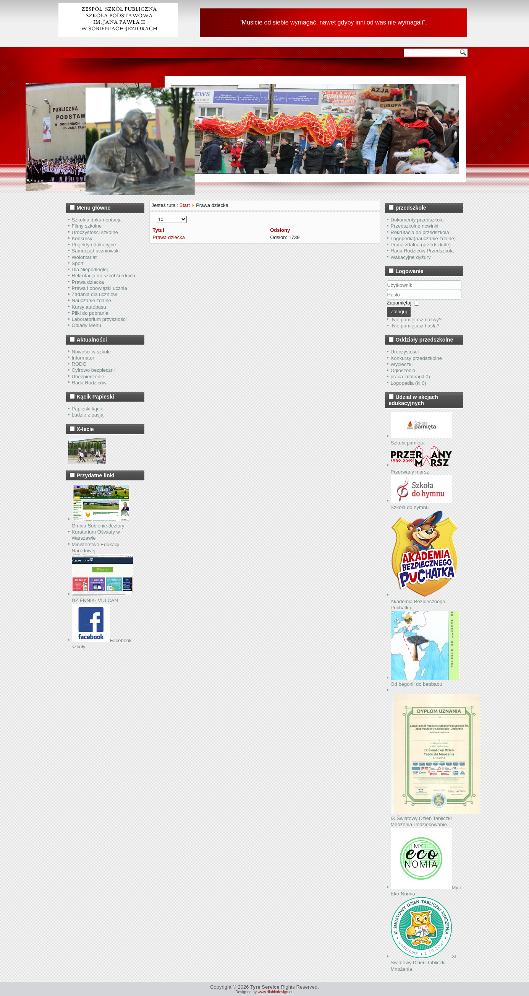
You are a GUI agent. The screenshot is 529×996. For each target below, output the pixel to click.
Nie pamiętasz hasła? (415, 326)
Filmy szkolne (87, 226)
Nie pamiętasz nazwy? (417, 319)
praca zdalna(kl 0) (410, 376)
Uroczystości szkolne (95, 232)
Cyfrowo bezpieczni (93, 370)
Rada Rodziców (89, 383)
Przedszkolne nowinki (414, 226)
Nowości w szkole (91, 352)
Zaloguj (399, 311)
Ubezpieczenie (88, 376)
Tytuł (158, 230)
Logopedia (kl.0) (408, 383)
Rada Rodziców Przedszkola (422, 251)
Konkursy (82, 238)
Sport (78, 263)
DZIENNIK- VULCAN (102, 597)
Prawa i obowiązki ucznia (99, 288)
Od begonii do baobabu (425, 681)
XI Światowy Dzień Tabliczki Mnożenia (423, 963)
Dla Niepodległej (90, 269)
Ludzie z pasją (88, 415)
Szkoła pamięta (421, 440)
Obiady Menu (86, 325)
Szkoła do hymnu (421, 504)
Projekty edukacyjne (94, 244)
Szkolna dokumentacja (97, 220)
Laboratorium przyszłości (99, 319)
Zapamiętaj (399, 303)
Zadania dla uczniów (94, 294)
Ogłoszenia (403, 370)
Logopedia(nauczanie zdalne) (423, 238)
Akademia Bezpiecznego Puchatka (424, 601)
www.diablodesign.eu (276, 992)
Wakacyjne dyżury (411, 257)
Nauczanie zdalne (91, 300)
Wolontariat (84, 257)
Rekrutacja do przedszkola (420, 232)
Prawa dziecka (88, 282)
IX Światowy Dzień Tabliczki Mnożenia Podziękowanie (435, 818)
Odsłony (280, 230)
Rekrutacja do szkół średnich (103, 275)
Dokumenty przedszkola (417, 220)
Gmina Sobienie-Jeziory (100, 523)
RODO (79, 364)
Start (184, 205)
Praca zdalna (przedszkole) (421, 244)
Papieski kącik (87, 409)
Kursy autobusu (89, 307)
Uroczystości (405, 352)
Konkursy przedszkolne (416, 358)
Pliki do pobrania (90, 313)
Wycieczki (402, 364)
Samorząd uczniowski (96, 251)
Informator (83, 358)
